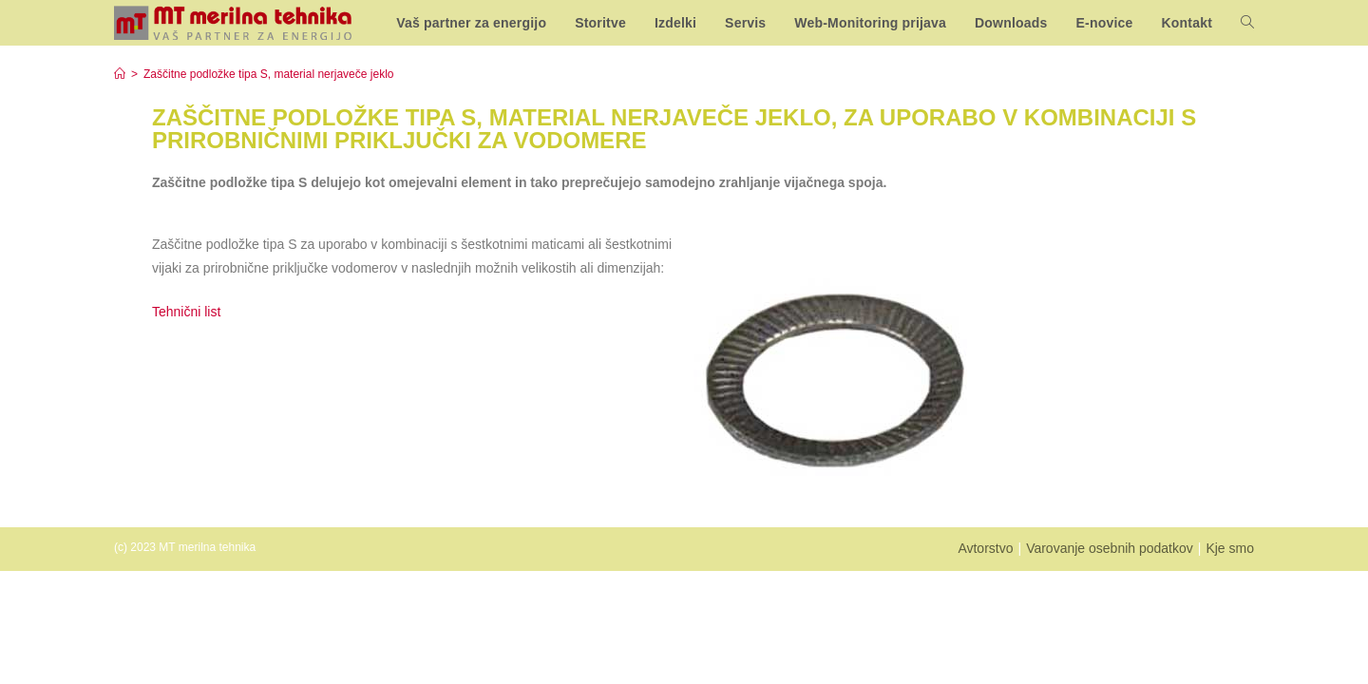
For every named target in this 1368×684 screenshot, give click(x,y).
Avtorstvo (985, 548)
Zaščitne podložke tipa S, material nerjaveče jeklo (268, 74)
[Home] (119, 74)
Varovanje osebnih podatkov (1109, 548)
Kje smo (1230, 548)
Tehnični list (188, 311)
